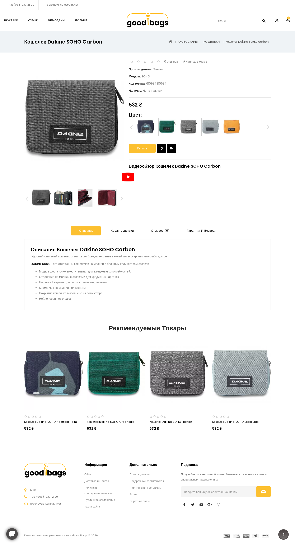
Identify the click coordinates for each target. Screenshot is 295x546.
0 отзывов (171, 61)
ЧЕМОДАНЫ (56, 20)
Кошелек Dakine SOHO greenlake (111, 422)
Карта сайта (92, 507)
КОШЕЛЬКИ (211, 42)
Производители (140, 474)
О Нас (88, 474)
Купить (142, 148)
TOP (283, 534)
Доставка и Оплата (96, 481)
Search (264, 20)
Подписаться (263, 491)
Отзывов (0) (160, 231)
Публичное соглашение (99, 500)
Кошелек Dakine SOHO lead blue (235, 422)
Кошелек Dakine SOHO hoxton (171, 422)
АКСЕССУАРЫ (188, 42)
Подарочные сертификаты (147, 481)
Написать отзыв (195, 61)
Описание (85, 231)
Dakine (158, 69)
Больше (81, 20)
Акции (133, 494)
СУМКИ (33, 20)
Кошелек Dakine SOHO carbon (247, 42)
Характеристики (122, 231)
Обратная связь (140, 501)
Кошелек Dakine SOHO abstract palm (50, 422)
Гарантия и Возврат (201, 231)
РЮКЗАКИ (11, 20)
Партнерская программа (145, 488)
